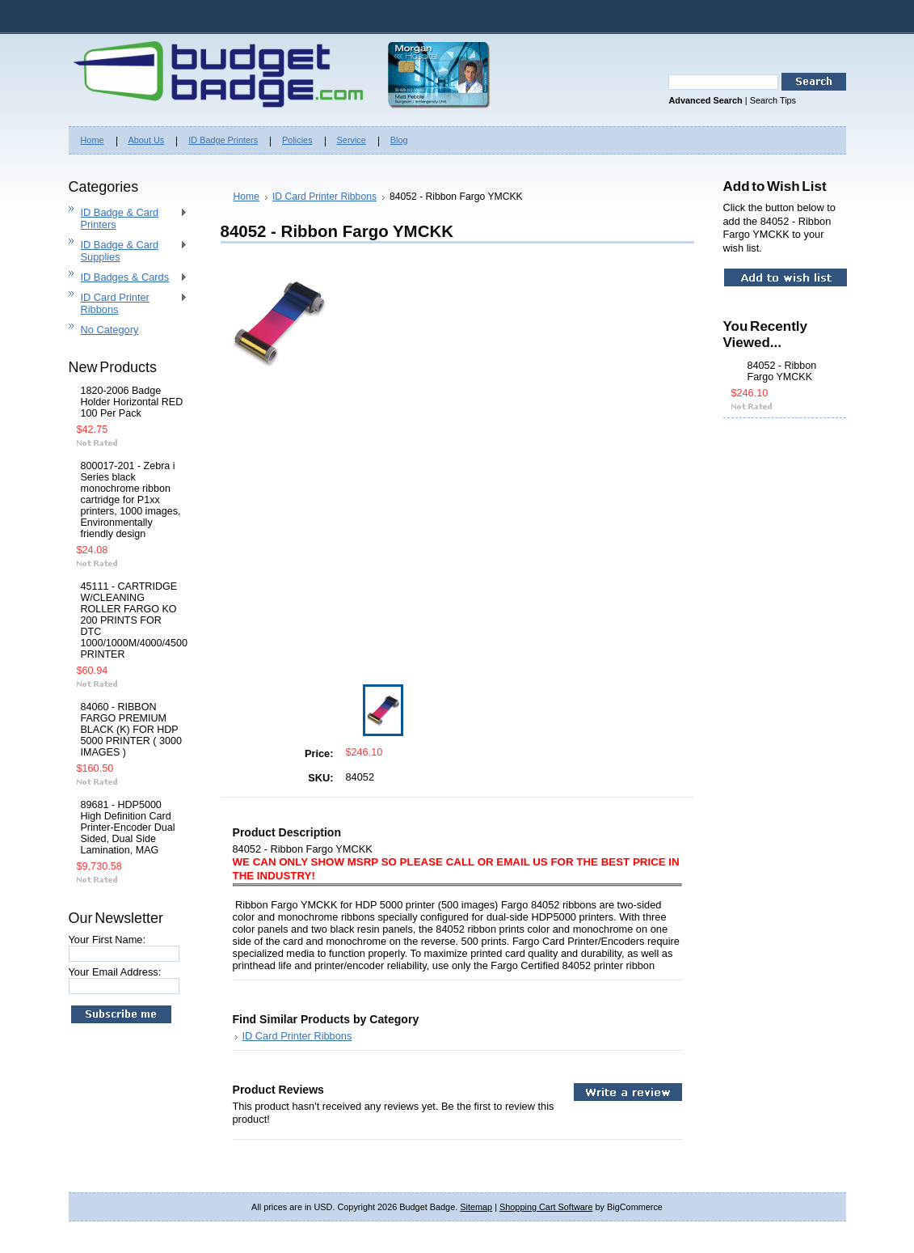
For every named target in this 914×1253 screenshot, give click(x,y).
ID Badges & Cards (128, 278)
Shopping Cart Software (545, 1207)
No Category (110, 330)
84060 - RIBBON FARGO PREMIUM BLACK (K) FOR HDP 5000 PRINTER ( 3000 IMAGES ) (131, 729)
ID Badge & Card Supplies (128, 251)
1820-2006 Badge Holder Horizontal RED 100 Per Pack (132, 402)
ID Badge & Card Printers (128, 218)
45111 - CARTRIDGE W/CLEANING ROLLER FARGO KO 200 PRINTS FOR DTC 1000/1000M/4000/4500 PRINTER (132, 620)
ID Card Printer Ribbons (128, 303)
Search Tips (773, 100)
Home (246, 196)
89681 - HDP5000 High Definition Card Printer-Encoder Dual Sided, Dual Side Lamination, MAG (128, 827)
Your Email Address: (115, 972)
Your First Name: (107, 939)
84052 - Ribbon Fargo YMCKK (782, 371)
